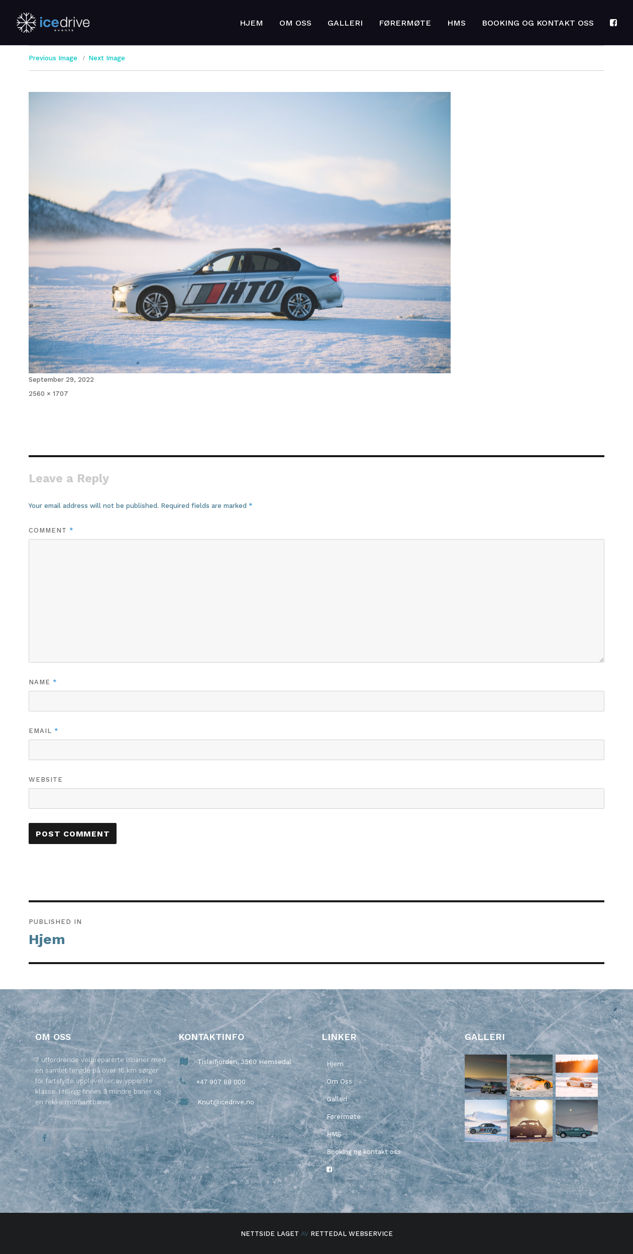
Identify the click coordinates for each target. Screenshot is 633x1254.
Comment (51, 530)
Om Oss (295, 23)
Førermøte (405, 23)
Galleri (345, 23)
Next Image (106, 58)
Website (46, 779)
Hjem (251, 23)
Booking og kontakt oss (538, 23)
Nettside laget (270, 1233)
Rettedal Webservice (351, 1233)
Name (43, 681)
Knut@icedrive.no (224, 1102)
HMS (456, 23)
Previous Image (53, 58)
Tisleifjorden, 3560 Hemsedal (243, 1062)
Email (43, 730)
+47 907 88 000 (220, 1082)
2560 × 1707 (48, 393)
